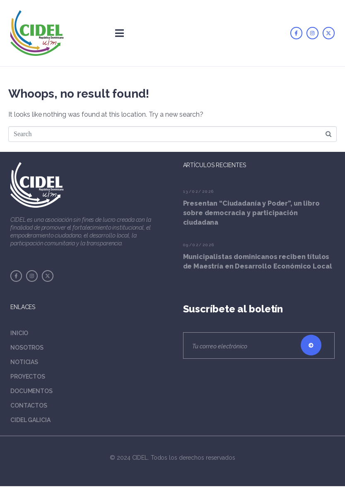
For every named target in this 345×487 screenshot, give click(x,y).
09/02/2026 (199, 244)
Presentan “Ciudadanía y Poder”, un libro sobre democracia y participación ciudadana (251, 212)
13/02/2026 (199, 191)
